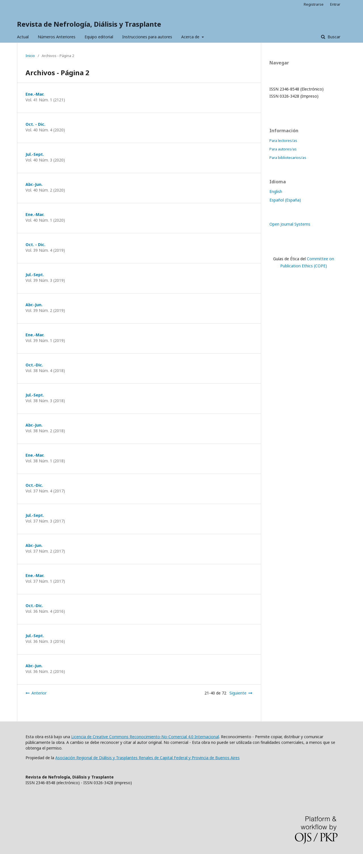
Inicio (30, 55)
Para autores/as (283, 149)
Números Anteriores (56, 36)
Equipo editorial (99, 36)
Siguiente (237, 693)
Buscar (333, 36)
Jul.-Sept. (35, 154)
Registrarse (314, 4)
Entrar (335, 4)
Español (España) (285, 200)
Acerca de (191, 36)
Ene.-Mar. (35, 94)
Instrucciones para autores (147, 36)
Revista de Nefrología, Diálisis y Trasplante (89, 24)
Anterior (39, 693)
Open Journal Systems (289, 224)
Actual (23, 36)
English (275, 191)
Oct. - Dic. (35, 124)
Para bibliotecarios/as (287, 157)
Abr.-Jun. (34, 184)
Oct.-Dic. (34, 365)
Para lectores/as (283, 140)
